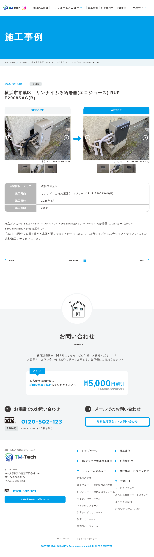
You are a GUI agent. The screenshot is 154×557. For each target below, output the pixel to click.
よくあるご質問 (123, 505)
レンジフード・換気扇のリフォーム (96, 495)
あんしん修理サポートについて (131, 498)
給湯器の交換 (84, 481)
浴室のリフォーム (86, 522)
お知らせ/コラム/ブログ (127, 512)
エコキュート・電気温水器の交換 (95, 488)
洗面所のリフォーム (87, 529)
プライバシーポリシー (87, 542)
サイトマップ (63, 542)
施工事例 (93, 8)
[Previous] (8, 137)
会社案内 (121, 8)
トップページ (11, 62)
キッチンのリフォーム (89, 502)
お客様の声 (107, 8)
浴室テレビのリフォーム (90, 515)
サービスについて (124, 491)
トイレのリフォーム (87, 508)
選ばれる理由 (40, 8)
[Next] (66, 137)
